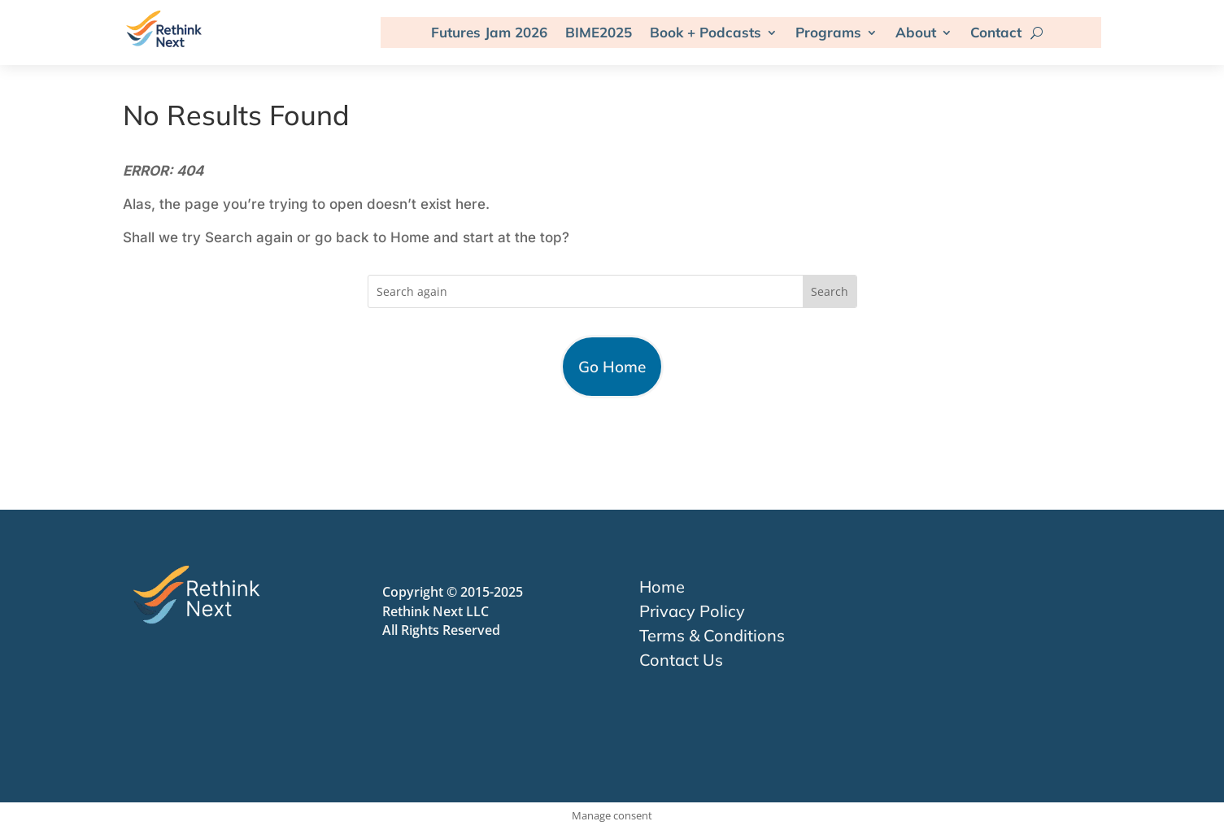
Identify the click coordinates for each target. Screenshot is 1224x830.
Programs (828, 32)
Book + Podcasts (705, 32)
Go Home (612, 366)
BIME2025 (598, 32)
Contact (995, 32)
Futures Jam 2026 (489, 32)
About (915, 32)
